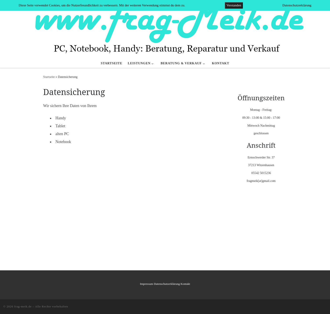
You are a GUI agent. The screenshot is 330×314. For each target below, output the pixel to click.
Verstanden (234, 5)
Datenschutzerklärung (167, 283)
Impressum (146, 283)
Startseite (49, 77)
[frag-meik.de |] (165, 29)
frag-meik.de (23, 306)
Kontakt (185, 283)
